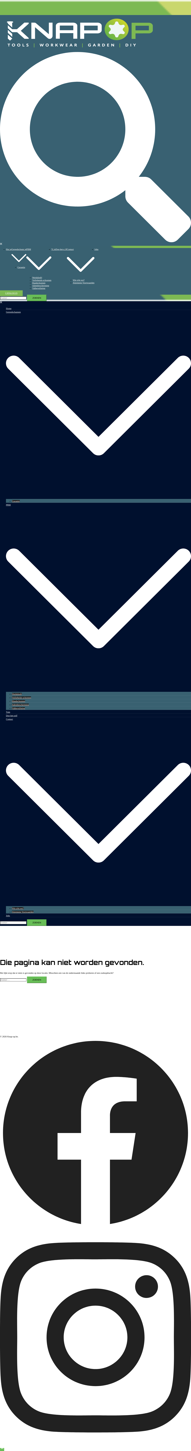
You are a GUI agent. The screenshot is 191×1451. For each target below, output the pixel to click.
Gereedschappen (18, 249)
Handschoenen (38, 283)
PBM (28, 249)
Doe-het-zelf (61, 249)
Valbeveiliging (38, 288)
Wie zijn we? (79, 280)
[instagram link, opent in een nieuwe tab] (95, 1445)
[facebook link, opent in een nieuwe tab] (95, 1227)
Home (8, 249)
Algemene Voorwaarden (83, 283)
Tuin (8, 712)
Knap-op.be (165, 31)
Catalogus (11, 293)
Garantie (21, 267)
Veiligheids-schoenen (41, 280)
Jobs (96, 249)
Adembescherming (40, 285)
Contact (70, 249)
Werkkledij (37, 277)
